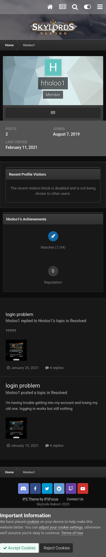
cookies (33, 522)
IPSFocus (51, 499)
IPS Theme (31, 499)
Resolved (78, 321)
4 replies (54, 368)
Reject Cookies (56, 548)
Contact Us (75, 499)
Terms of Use (72, 533)
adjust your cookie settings (61, 527)
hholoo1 (13, 321)
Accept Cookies (19, 548)
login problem (19, 314)
